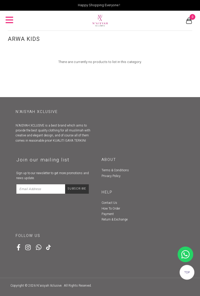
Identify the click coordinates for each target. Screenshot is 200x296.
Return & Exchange (115, 219)
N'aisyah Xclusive (48, 285)
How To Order (111, 208)
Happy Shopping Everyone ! (99, 5)
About (109, 159)
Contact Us (109, 202)
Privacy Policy (111, 176)
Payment (108, 214)
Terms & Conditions (115, 170)
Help (107, 192)
